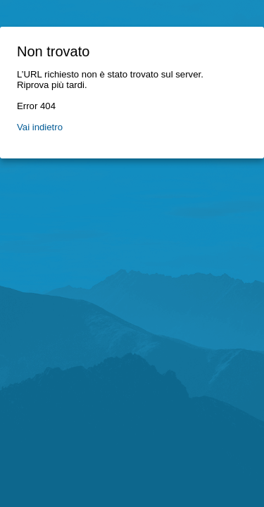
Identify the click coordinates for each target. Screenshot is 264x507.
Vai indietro (40, 127)
